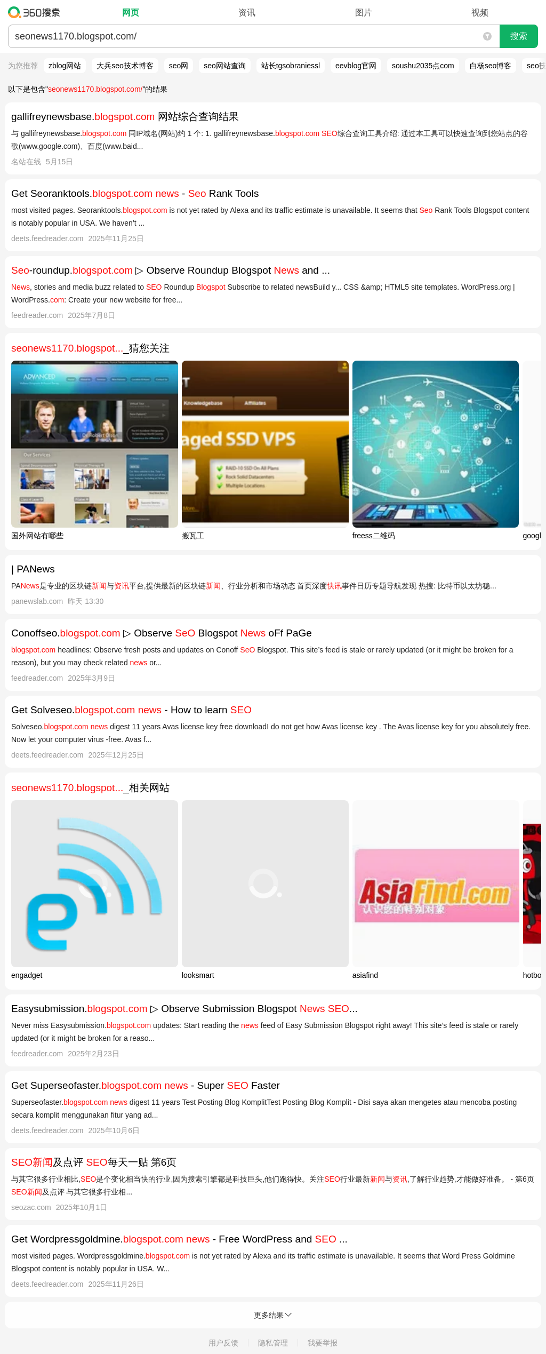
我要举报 (323, 1343)
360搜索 (36, 12)
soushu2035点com (423, 65)
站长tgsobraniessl (290, 65)
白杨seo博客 (491, 65)
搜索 (518, 36)
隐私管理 (273, 1343)
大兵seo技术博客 (125, 65)
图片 (363, 12)
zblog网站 (65, 65)
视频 (479, 12)
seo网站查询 (225, 65)
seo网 (179, 65)
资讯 (246, 12)
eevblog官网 (355, 65)
